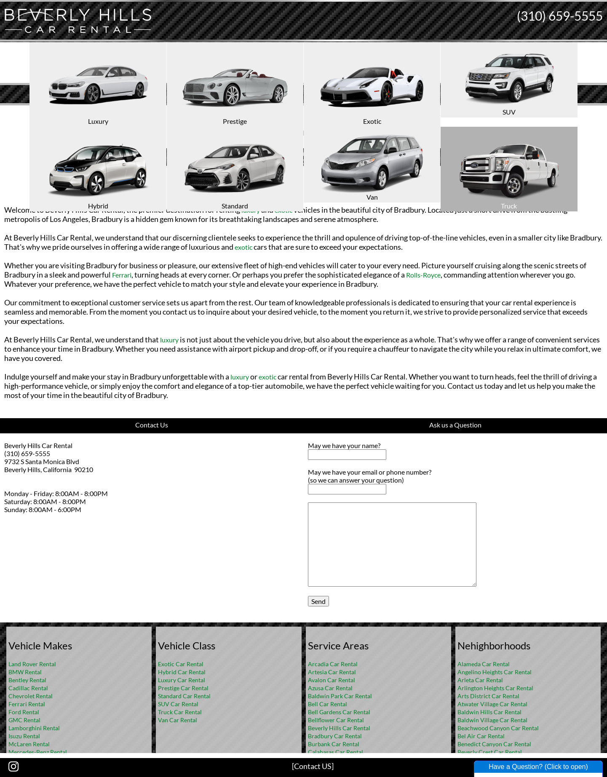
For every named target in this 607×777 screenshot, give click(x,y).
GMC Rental (24, 720)
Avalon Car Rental (331, 680)
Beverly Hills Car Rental (339, 728)
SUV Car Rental (178, 704)
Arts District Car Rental (488, 696)
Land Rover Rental (32, 664)
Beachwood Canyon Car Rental (498, 728)
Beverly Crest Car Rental (489, 752)
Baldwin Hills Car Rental (489, 712)
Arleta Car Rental (480, 680)
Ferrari (121, 275)
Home (294, 112)
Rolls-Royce (423, 275)
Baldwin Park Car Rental (340, 696)
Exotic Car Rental (180, 664)
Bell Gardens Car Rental (339, 712)
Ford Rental (23, 712)
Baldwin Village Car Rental (492, 720)
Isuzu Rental (24, 736)
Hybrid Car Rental (182, 672)
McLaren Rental (29, 744)
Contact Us (151, 425)
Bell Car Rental (327, 704)
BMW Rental (25, 672)
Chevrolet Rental (30, 696)
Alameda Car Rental (483, 664)
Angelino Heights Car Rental (494, 672)
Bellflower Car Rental (336, 720)
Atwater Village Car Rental (492, 704)
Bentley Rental (27, 680)
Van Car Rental (177, 720)
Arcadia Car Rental (333, 664)
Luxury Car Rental (181, 680)
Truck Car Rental (180, 712)
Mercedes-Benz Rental (37, 752)
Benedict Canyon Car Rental (494, 744)
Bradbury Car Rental (335, 736)
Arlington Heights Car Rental (495, 688)
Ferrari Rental (26, 704)
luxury (250, 210)
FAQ (314, 112)
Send (318, 601)
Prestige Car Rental (183, 688)
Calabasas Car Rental (335, 752)
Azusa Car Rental (330, 688)
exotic (283, 210)
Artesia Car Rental (332, 672)
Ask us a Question (455, 425)
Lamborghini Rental (34, 728)
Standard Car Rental (184, 696)
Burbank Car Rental (333, 744)
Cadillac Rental (28, 688)
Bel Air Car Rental (481, 736)
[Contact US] (313, 766)
